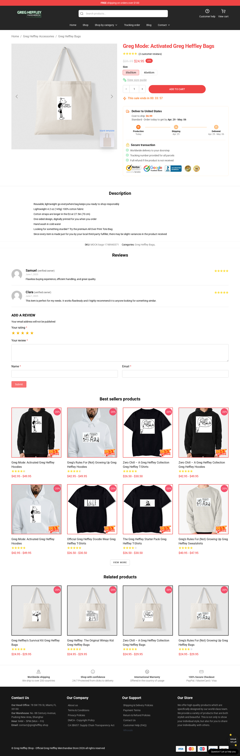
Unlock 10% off (233, 740)
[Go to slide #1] (55, 158)
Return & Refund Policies (136, 715)
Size (125, 66)
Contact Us (129, 720)
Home (15, 36)
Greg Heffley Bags (69, 36)
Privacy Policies (76, 715)
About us (73, 705)
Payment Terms (132, 710)
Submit (19, 384)
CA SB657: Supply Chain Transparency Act (91, 725)
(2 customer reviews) (150, 54)
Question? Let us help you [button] (223, 751)
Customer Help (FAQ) (135, 725)
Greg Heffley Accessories (38, 36)
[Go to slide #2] (73, 158)
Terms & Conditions (78, 710)
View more (120, 562)
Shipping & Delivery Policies (138, 705)
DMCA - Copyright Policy (81, 720)
